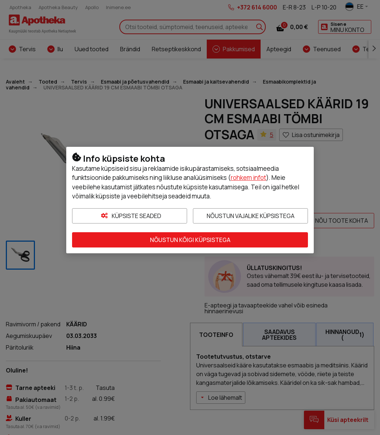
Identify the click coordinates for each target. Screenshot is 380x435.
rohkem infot (248, 177)
